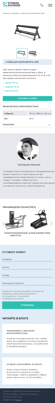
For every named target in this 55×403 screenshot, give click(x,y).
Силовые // (15, 13)
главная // (7, 13)
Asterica (18, 400)
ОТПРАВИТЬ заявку (27, 98)
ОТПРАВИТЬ (27, 305)
